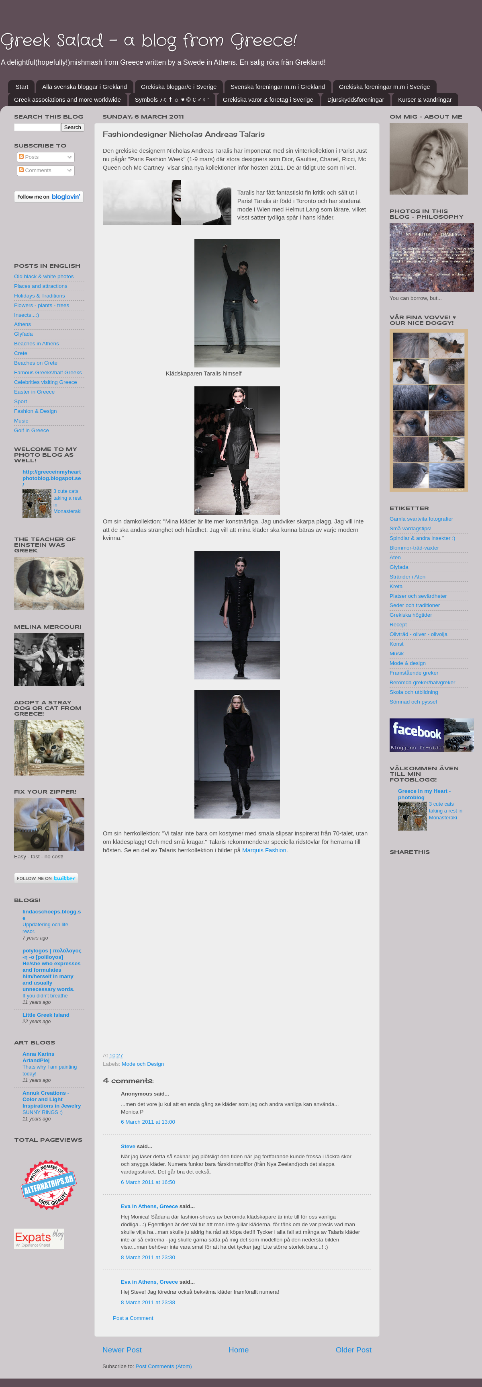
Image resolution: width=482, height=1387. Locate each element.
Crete (20, 353)
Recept (398, 625)
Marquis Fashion (264, 850)
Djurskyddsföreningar (355, 99)
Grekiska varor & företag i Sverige (268, 99)
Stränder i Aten (407, 577)
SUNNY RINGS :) (42, 1112)
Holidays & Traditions (39, 296)
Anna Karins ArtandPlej (38, 1057)
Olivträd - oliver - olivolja (418, 634)
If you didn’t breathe (45, 996)
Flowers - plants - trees (41, 305)
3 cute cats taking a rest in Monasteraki (445, 810)
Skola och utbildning (414, 692)
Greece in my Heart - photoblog (424, 794)
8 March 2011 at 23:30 (148, 1257)
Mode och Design (143, 1064)
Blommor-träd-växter (414, 548)
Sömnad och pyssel (413, 702)
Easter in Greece (34, 392)
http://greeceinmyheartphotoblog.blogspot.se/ (51, 478)
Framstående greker (414, 673)
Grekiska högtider (411, 615)
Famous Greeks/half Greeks (48, 372)
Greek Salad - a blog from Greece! (148, 41)
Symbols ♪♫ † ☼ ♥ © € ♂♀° (172, 99)
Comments (35, 170)
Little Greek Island (45, 1015)
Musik (397, 653)
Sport (20, 401)
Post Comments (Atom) (164, 1366)
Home (239, 1350)
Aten (395, 557)
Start (22, 86)
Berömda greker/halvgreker (422, 682)
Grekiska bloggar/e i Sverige (178, 86)
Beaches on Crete (35, 363)
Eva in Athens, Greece (149, 1206)
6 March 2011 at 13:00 (148, 1122)
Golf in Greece (31, 430)
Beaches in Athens (36, 344)
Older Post (354, 1350)
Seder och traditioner (415, 605)
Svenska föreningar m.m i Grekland (278, 86)
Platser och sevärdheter (418, 596)
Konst (397, 644)
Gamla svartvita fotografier (421, 519)
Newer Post (122, 1350)
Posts (29, 157)
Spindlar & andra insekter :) (422, 538)
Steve (128, 1146)
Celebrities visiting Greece (45, 382)
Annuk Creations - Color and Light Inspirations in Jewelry (51, 1099)
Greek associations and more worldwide (67, 99)
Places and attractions (40, 286)
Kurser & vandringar (424, 99)
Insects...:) (26, 315)
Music (21, 421)
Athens (22, 324)
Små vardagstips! (410, 528)
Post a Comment (133, 1318)
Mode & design (408, 663)
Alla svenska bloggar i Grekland (84, 86)
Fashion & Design (35, 411)
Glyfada (23, 334)
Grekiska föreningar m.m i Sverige (384, 86)
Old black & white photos (44, 276)
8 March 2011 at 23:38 (148, 1302)
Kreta (396, 586)
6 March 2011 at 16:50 (148, 1182)
